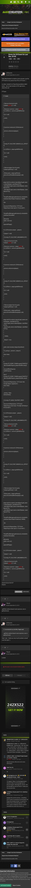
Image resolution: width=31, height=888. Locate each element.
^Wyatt (8, 603)
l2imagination (10, 818)
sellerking (10, 778)
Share (7, 675)
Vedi (9, 741)
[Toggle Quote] (4, 96)
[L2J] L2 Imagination (12, 816)
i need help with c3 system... (14, 835)
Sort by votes (19, 591)
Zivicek (8, 823)
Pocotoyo (10, 795)
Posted (12, 75)
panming (9, 846)
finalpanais (9, 837)
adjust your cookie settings (6, 879)
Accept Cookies (5, 885)
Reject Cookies (16, 885)
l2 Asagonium (10, 822)
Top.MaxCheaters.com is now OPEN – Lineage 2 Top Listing (15, 44)
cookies (2, 877)
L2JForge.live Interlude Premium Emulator (15, 49)
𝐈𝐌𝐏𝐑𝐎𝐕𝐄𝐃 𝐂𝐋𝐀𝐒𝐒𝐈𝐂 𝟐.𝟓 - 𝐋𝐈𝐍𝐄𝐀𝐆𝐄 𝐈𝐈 (17, 739)
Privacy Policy (14, 876)
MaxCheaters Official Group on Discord (15, 39)
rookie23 (10, 769)
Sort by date (26, 591)
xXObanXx (15, 66)
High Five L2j (10, 767)
